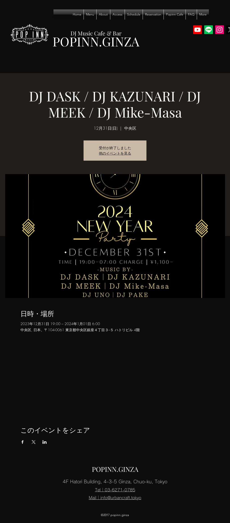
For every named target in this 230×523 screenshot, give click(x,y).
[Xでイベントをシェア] (33, 442)
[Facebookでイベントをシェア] (22, 442)
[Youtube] (197, 29)
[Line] (208, 29)
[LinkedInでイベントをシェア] (44, 442)
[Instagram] (219, 29)
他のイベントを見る (115, 153)
